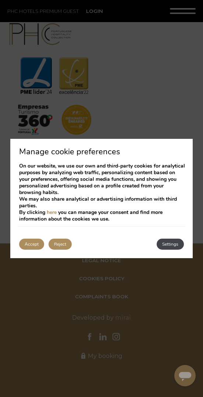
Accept (32, 244)
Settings (170, 244)
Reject (60, 244)
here (52, 212)
